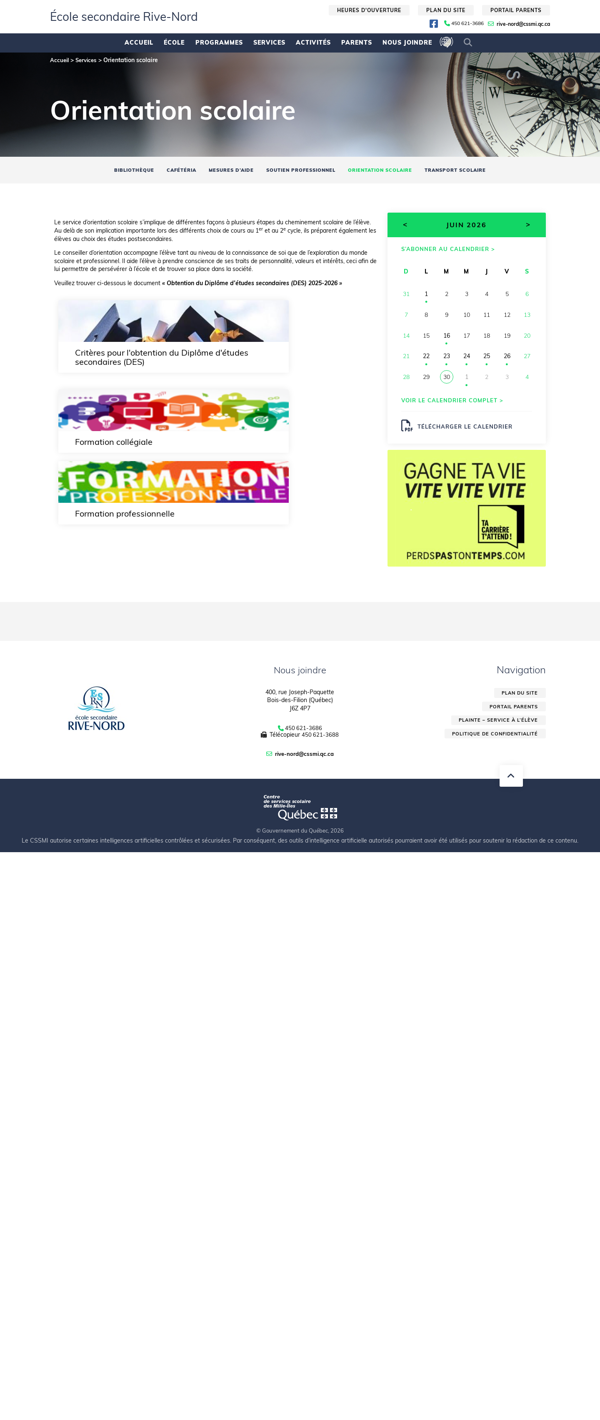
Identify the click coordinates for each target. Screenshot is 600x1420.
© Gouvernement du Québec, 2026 (300, 836)
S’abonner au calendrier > (452, 251)
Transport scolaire (474, 171)
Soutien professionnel (300, 171)
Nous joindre (407, 42)
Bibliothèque (113, 171)
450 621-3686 (467, 23)
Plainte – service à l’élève (496, 728)
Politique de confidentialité (493, 743)
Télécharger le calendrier (461, 430)
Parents (356, 42)
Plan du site (445, 10)
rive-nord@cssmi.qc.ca (523, 24)
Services (269, 42)
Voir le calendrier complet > (456, 403)
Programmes (219, 42)
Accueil (139, 42)
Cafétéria (167, 171)
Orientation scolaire (389, 171)
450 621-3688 (320, 741)
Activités (313, 42)
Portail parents (516, 10)
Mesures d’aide (223, 171)
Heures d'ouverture (369, 10)
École (174, 42)
